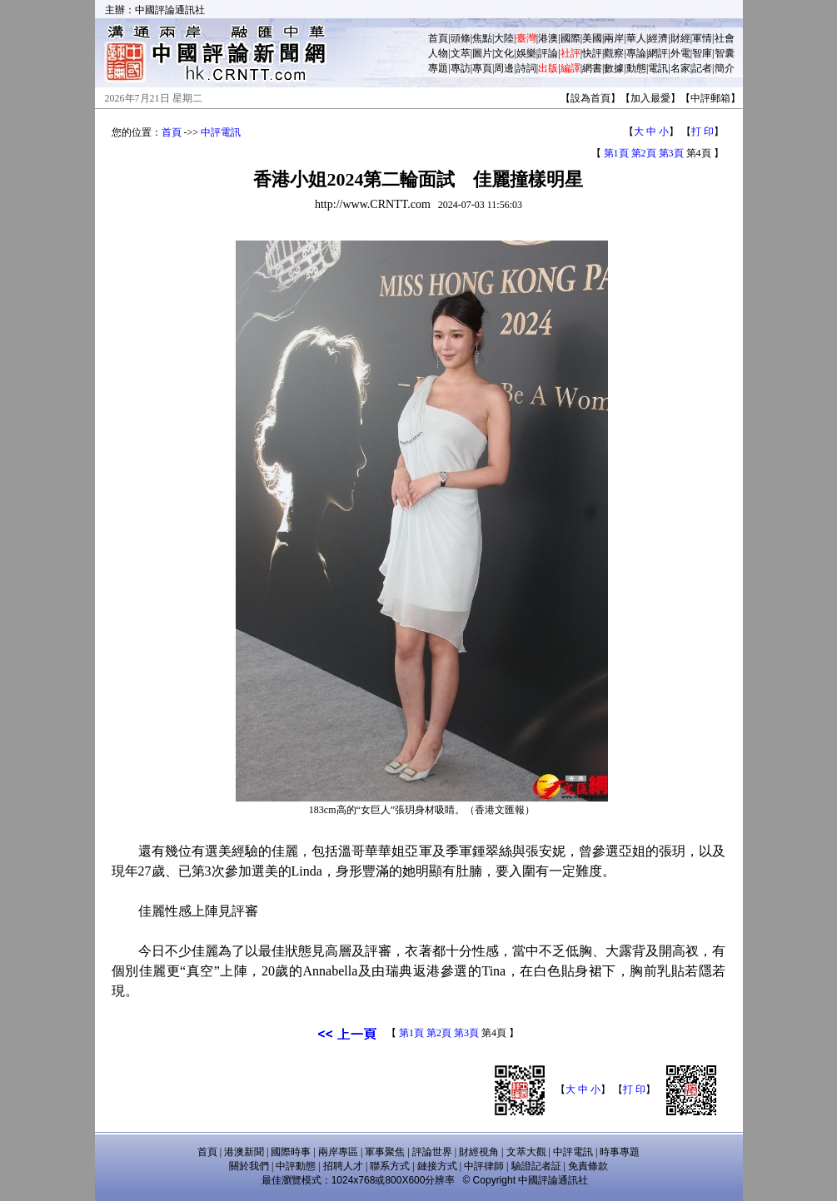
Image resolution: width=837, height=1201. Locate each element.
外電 (680, 53)
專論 (636, 53)
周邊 (504, 68)
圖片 (482, 53)
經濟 (658, 38)
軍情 (702, 38)
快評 (592, 53)
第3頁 (671, 153)
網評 (658, 53)
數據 (614, 68)
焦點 (482, 38)
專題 (438, 68)
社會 (725, 38)
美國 (592, 38)
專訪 (461, 68)
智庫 (702, 53)
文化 (504, 53)
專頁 (482, 68)
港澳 (548, 38)
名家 (680, 68)
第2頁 (643, 153)
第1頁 (616, 153)
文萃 (461, 53)
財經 (680, 38)
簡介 (725, 68)
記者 (702, 68)
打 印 (702, 131)
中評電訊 (221, 132)
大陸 (504, 38)
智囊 (725, 53)
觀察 (614, 53)
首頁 (438, 38)
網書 (592, 68)
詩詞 (526, 68)
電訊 (658, 68)
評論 (548, 53)
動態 (636, 68)
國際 (570, 38)
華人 (636, 38)
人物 (438, 53)
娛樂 (526, 53)
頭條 (461, 38)
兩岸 (614, 38)
